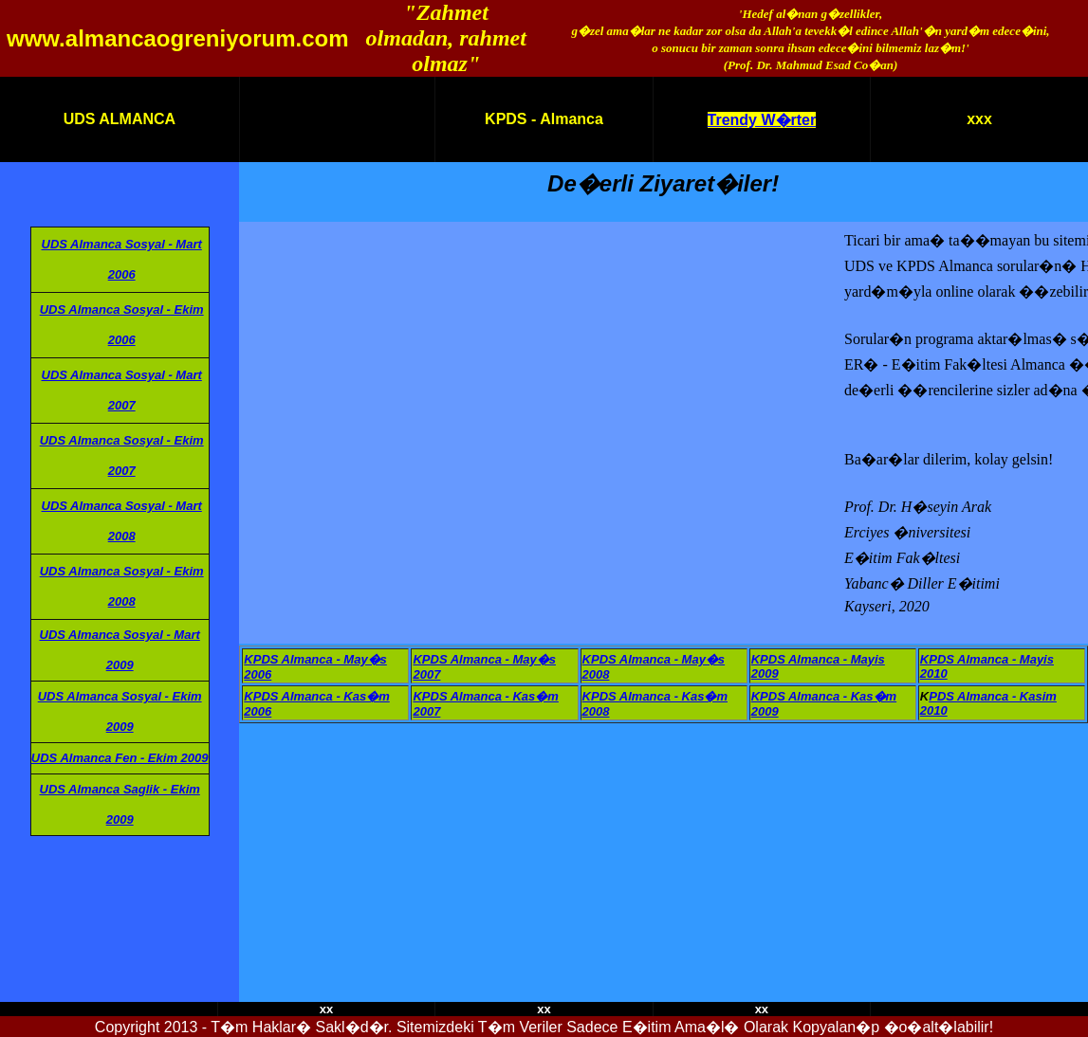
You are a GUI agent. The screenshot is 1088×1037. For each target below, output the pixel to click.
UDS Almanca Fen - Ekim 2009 (120, 758)
